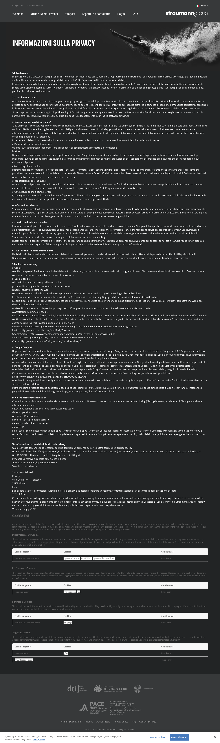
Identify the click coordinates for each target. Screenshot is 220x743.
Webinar (17, 14)
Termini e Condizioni (70, 722)
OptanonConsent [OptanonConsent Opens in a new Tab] (72, 559)
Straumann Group (35, 5)
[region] (110, 737)
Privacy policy (121, 722)
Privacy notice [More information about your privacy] (39, 739)
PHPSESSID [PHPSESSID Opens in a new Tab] (86, 559)
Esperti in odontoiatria (96, 14)
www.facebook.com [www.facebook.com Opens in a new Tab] (24, 661)
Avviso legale (103, 722)
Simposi (70, 14)
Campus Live (17, 5)
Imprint (89, 722)
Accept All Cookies (179, 737)
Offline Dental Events (44, 14)
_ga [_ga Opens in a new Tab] (78, 593)
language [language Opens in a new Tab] (68, 623)
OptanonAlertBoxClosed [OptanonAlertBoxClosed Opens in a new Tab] (104, 559)
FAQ (135, 14)
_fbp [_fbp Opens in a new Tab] (66, 654)
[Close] (215, 737)
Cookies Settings (148, 722)
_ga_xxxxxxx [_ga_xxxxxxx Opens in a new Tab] (70, 593)
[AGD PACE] (93, 709)
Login (121, 14)
